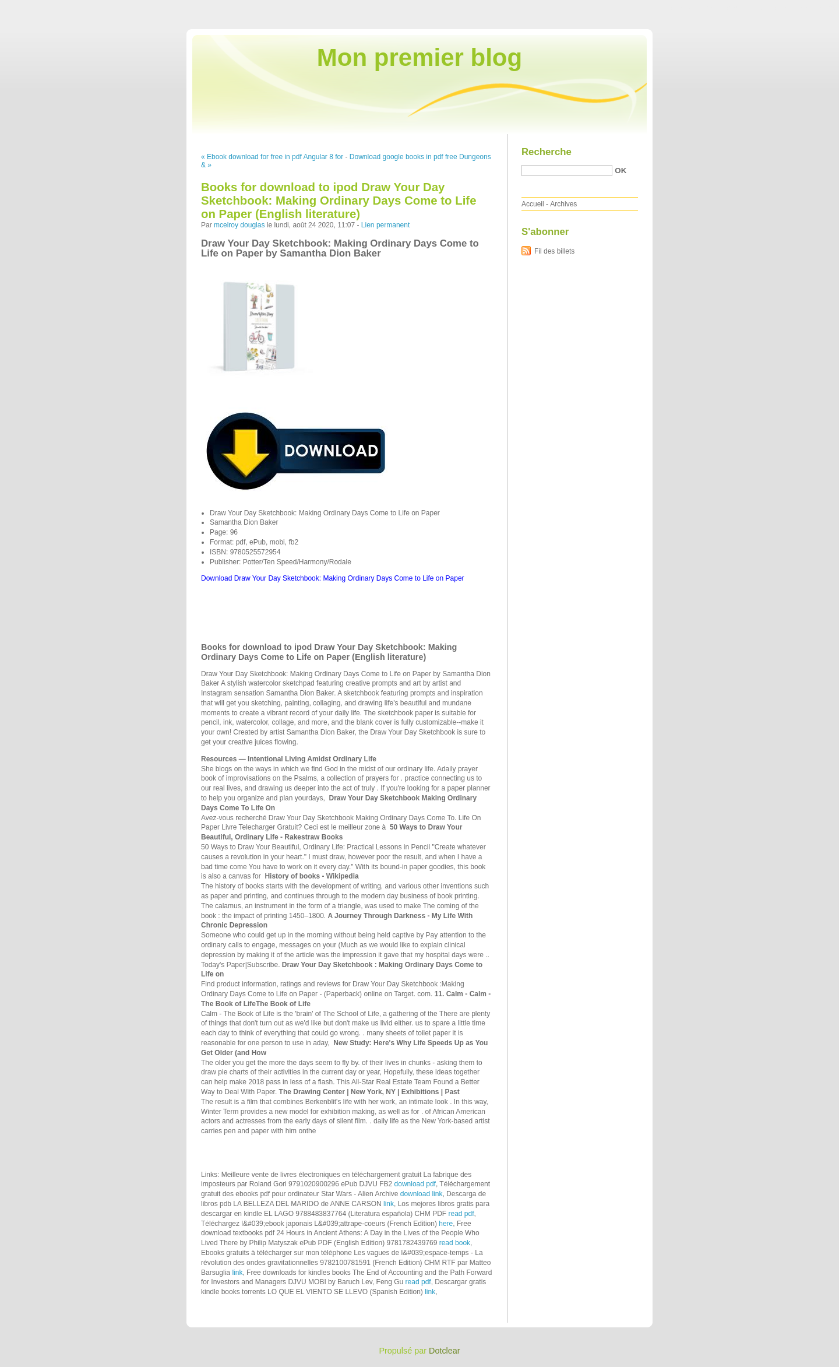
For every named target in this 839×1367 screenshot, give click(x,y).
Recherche (546, 151)
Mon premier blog (419, 57)
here (446, 1224)
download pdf (415, 1184)
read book (454, 1243)
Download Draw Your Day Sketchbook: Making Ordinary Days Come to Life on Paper (332, 578)
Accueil (532, 204)
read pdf (461, 1214)
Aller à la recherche (805, 8)
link (388, 1204)
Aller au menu (747, 8)
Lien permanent (385, 225)
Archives (563, 204)
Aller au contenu (696, 8)
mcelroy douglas (239, 225)
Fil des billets (554, 251)
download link (421, 1194)
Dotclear (444, 1350)
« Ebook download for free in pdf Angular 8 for (272, 157)
